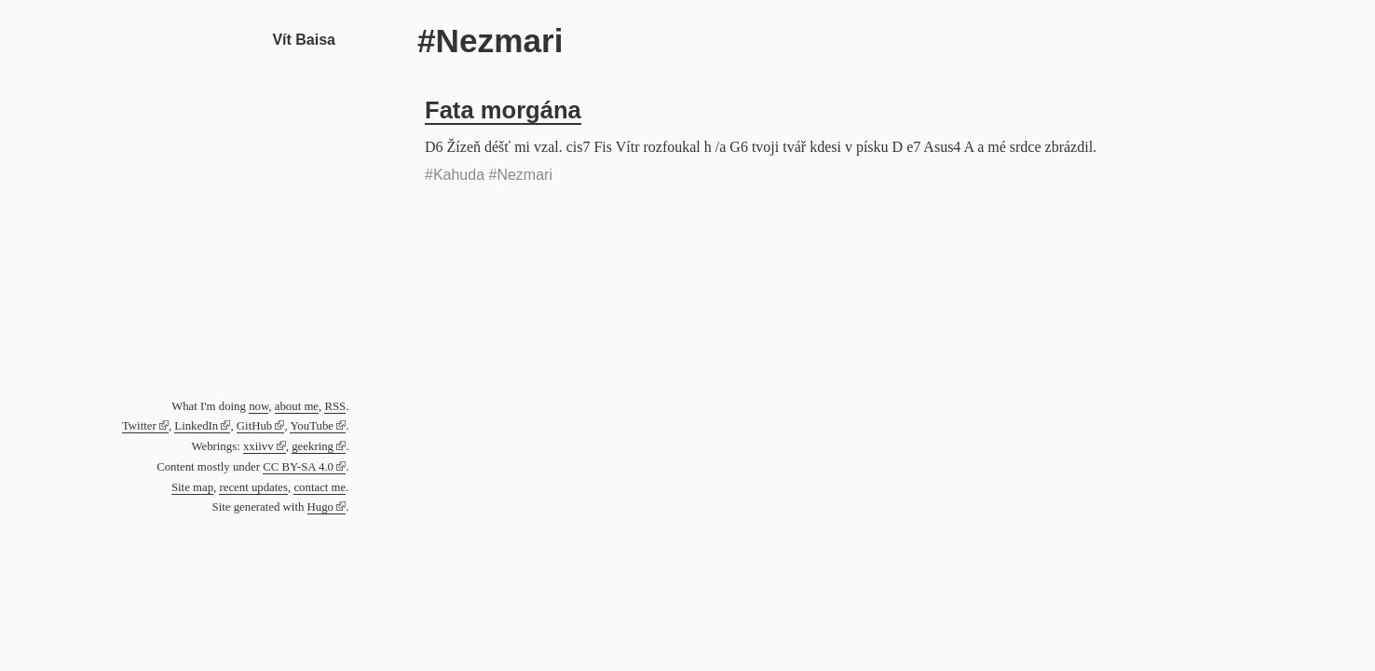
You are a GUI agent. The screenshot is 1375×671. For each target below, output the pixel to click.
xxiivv (258, 446)
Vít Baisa (303, 40)
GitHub (254, 425)
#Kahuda (454, 175)
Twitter (139, 425)
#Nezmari (520, 175)
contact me (319, 487)
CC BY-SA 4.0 (298, 466)
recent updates (253, 487)
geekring (313, 446)
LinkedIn (196, 425)
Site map (192, 487)
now (258, 406)
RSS (335, 406)
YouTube (312, 425)
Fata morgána (503, 110)
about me (297, 406)
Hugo (320, 507)
